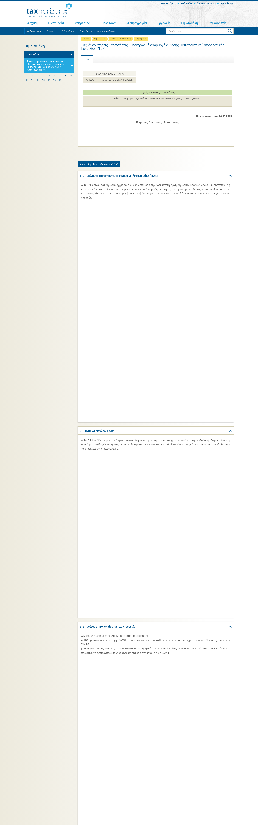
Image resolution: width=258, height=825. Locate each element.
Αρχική (32, 23)
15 (54, 80)
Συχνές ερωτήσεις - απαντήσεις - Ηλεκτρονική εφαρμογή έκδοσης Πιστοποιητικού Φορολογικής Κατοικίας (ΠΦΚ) (46, 65)
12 (38, 80)
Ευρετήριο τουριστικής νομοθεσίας (98, 31)
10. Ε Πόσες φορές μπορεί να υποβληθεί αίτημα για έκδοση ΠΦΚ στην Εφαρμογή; (132, 455)
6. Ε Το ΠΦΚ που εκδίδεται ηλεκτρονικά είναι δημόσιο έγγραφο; (121, 341)
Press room (108, 23)
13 (43, 80)
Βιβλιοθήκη (186, 3)
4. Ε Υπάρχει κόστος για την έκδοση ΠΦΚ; (106, 290)
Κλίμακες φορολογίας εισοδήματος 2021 (183, 731)
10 (27, 80)
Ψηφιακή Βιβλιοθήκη (121, 38)
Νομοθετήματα (168, 3)
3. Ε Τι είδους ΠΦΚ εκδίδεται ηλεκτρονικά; (107, 248)
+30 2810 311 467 (53, 782)
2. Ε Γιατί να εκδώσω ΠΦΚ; (97, 214)
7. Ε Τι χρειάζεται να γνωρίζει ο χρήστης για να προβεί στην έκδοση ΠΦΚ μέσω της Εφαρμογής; (141, 371)
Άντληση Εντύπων (206, 3)
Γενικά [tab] (87, 59)
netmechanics (227, 822)
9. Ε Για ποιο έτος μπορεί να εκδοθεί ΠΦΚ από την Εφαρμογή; (119, 429)
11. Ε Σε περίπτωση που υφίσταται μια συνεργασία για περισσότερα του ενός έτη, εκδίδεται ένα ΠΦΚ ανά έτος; (151, 484)
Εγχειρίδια (141, 38)
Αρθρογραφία (137, 23)
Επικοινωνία (218, 23)
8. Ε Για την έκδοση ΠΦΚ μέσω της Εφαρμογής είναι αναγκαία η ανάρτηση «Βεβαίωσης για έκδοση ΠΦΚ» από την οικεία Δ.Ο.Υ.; (152, 402)
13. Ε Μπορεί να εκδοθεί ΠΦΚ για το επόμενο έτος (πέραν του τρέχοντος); (128, 547)
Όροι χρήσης (68, 822)
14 (49, 80)
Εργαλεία (164, 23)
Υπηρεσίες (82, 23)
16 (60, 80)
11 (32, 80)
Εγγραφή (226, 779)
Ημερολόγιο (226, 3)
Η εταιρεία (56, 23)
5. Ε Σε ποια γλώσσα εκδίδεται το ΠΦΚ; (105, 316)
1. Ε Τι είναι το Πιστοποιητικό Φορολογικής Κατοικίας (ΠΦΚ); (119, 175)
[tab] (156, 175)
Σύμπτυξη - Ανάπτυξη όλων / (99, 164)
